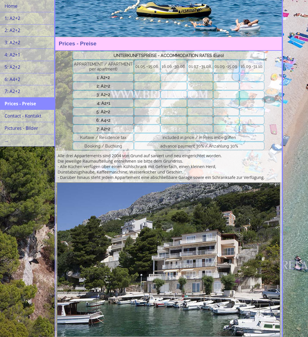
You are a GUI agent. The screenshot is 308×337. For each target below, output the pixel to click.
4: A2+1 (12, 55)
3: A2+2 (12, 42)
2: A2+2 (12, 30)
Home (11, 6)
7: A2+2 (12, 91)
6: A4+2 (12, 79)
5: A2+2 (12, 67)
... (6, 140)
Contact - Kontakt (23, 116)
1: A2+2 (12, 18)
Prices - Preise (20, 103)
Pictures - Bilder (21, 128)
